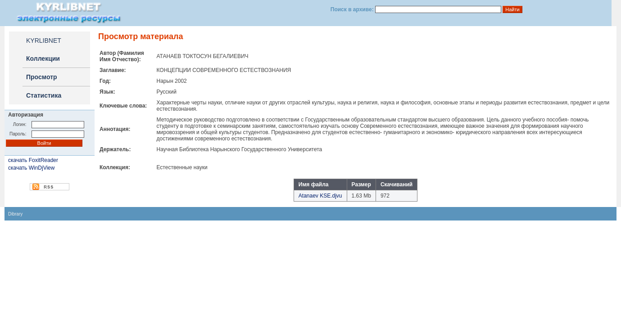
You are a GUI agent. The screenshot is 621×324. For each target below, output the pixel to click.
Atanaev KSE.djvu (320, 196)
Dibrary (15, 214)
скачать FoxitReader (33, 160)
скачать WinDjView (31, 168)
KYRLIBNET (43, 40)
